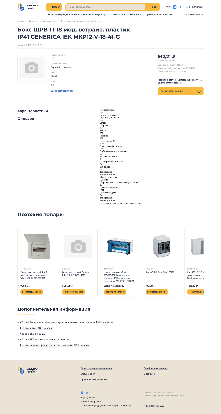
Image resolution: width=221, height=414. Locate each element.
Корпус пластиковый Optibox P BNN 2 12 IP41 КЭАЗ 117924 (76, 273)
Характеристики (32, 111)
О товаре (25, 119)
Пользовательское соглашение (158, 393)
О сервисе (135, 14)
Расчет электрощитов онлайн (63, 14)
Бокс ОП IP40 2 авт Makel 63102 (160, 272)
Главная (21, 21)
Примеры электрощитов (159, 14)
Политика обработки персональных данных (164, 396)
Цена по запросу (114, 286)
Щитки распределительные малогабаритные (81, 21)
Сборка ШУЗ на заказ (32, 333)
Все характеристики (62, 91)
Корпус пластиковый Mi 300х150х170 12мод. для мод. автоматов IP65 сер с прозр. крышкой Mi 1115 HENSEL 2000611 (119, 276)
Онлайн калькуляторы (95, 14)
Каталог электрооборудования (43, 21)
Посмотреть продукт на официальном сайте (121, 203)
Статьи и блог (119, 14)
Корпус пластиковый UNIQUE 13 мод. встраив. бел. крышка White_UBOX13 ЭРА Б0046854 (34, 275)
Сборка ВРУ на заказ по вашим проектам (44, 339)
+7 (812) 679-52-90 (89, 397)
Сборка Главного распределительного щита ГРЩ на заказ (55, 345)
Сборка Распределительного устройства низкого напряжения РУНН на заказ (66, 322)
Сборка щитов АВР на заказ (36, 328)
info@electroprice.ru (194, 7)
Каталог (54, 7)
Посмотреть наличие (181, 91)
